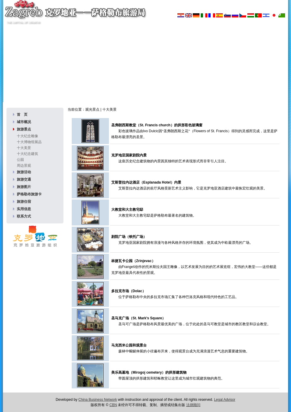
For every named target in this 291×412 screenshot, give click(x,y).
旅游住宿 (24, 202)
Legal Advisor (224, 400)
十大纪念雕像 (27, 136)
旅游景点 (24, 129)
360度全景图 (147, 90)
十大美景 (24, 148)
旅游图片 (24, 187)
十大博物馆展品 (29, 142)
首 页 (22, 114)
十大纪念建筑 (27, 154)
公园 (20, 160)
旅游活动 (24, 172)
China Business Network (98, 400)
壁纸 (127, 90)
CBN (113, 405)
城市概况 (24, 122)
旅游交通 (24, 179)
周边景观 (24, 166)
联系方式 (24, 216)
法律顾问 (193, 405)
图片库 (112, 90)
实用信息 (24, 209)
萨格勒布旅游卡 (29, 194)
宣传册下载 (174, 90)
